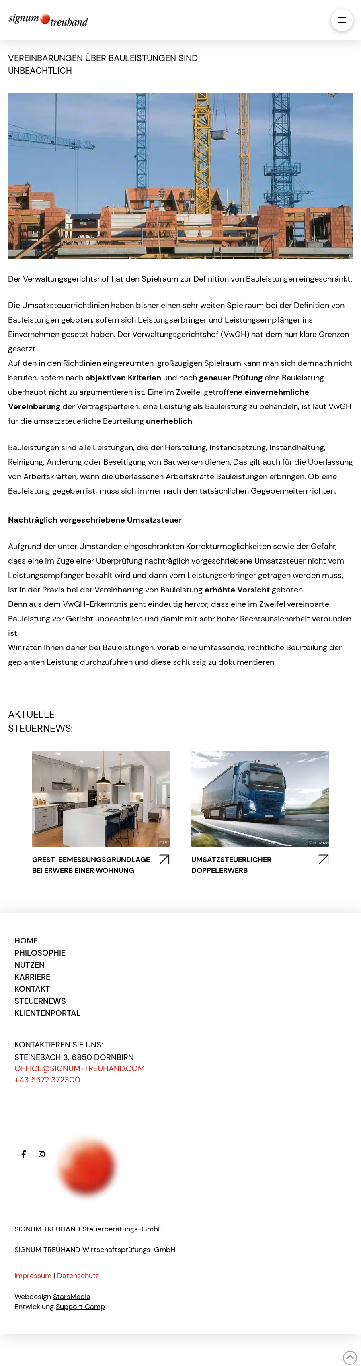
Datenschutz (78, 1275)
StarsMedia (71, 1296)
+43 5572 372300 (47, 1079)
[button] (342, 20)
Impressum (32, 1275)
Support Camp (80, 1306)
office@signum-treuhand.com (79, 1068)
